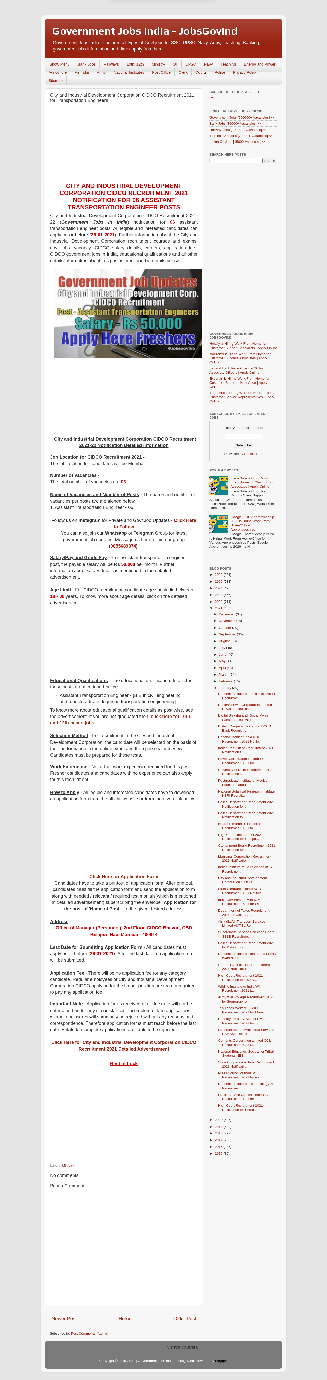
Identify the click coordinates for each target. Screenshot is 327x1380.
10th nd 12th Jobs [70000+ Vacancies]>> (240, 136)
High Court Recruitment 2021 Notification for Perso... (240, 1107)
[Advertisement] (124, 144)
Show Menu (60, 64)
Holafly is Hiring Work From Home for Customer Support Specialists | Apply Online (243, 346)
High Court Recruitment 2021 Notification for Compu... (240, 837)
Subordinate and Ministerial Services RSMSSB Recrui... (246, 1032)
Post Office (161, 72)
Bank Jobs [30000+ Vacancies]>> (235, 123)
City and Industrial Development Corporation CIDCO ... (242, 880)
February (226, 681)
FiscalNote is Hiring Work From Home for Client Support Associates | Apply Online (253, 482)
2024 (219, 588)
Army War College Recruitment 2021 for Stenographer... (246, 999)
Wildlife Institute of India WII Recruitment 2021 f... (239, 988)
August (225, 641)
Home (125, 1318)
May (222, 661)
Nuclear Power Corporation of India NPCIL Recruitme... (245, 707)
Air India (82, 72)
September (228, 634)
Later (138, 24)
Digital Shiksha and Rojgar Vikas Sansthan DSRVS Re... (243, 717)
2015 (219, 1153)
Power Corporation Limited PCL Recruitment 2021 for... (242, 761)
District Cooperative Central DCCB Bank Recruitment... (244, 728)
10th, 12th (135, 64)
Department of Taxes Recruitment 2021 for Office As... (244, 912)
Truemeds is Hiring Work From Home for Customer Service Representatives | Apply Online (241, 397)
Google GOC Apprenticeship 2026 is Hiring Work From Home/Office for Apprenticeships (252, 523)
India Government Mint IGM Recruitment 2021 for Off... (240, 902)
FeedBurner (253, 454)
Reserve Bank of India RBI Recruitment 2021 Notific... (240, 739)
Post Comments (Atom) (89, 1333)
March (224, 674)
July (222, 648)
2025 (219, 581)
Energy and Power (259, 64)
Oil (175, 64)
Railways (111, 64)
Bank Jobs (87, 64)
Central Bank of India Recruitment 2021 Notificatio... (244, 967)
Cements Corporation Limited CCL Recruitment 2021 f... (244, 1042)
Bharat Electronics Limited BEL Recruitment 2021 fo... (242, 826)
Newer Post (64, 1318)
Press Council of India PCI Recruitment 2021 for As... (240, 1075)
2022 (219, 602)
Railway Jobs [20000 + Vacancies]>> (237, 130)
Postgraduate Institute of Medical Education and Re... (243, 782)
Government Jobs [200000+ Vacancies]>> (241, 117)
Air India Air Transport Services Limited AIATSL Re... (241, 923)
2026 (219, 575)
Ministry (158, 64)
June (223, 654)
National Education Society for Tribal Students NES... (246, 1053)
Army (101, 72)
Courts (201, 72)
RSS (213, 98)
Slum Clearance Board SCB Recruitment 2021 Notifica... (241, 891)
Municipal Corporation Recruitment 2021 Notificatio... (244, 858)
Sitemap (56, 80)
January (225, 688)
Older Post (184, 1318)
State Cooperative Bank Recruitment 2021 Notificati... (246, 1064)
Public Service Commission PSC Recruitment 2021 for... (243, 1097)
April (223, 668)
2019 (219, 1127)
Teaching (228, 64)
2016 (219, 1147)
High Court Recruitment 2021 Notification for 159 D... (240, 977)
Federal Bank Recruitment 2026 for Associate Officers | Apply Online (236, 370)
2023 (219, 595)
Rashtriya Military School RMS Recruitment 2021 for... (241, 1021)
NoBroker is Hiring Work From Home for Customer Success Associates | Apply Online (240, 358)
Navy (208, 64)
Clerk (183, 72)
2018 (219, 1133)
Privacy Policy (245, 72)
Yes (190, 24)
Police (220, 72)
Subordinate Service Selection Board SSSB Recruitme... (246, 934)
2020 (219, 1120)
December (227, 614)
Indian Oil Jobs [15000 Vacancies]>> (237, 142)
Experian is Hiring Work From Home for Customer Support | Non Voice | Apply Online (239, 383)
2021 (219, 608)
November (227, 621)
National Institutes (129, 72)
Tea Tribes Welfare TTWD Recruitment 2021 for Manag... (243, 1010)
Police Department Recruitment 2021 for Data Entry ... (246, 945)
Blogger (221, 1361)
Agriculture (58, 72)
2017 (219, 1140)
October (225, 628)
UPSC (190, 64)
